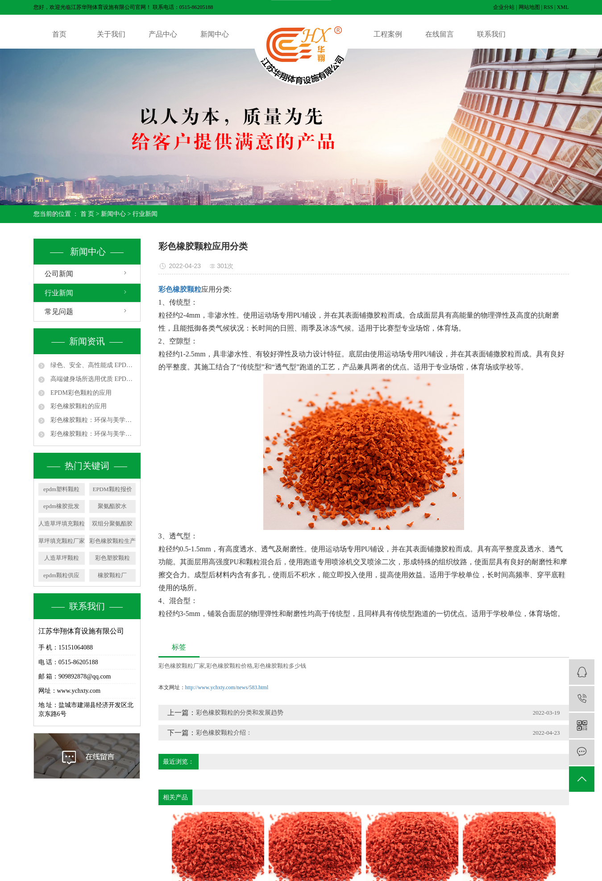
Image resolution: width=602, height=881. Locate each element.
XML (563, 7)
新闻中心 (214, 34)
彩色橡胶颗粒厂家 (181, 665)
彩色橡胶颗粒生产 (112, 541)
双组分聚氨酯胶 (112, 523)
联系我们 (491, 34)
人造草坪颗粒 (61, 557)
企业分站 (504, 7)
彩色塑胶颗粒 (112, 557)
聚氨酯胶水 (112, 506)
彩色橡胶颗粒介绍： (224, 732)
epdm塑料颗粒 (61, 489)
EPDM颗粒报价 (112, 489)
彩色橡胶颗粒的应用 (78, 406)
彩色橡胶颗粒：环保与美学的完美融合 (92, 420)
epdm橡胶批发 (61, 506)
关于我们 (111, 34)
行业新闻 (145, 214)
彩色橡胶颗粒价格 (229, 665)
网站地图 (529, 7)
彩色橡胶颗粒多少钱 (280, 665)
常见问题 (59, 311)
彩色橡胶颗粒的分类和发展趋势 (239, 712)
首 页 (87, 214)
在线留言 (439, 34)
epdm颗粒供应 (61, 575)
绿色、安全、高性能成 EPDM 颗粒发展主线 (92, 365)
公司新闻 (59, 273)
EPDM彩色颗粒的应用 (80, 392)
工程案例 (388, 34)
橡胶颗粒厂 (112, 575)
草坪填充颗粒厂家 (61, 541)
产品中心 (163, 34)
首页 (59, 34)
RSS (548, 7)
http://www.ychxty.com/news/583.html (227, 687)
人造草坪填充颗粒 (61, 523)
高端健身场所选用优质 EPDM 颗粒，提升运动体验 (92, 379)
